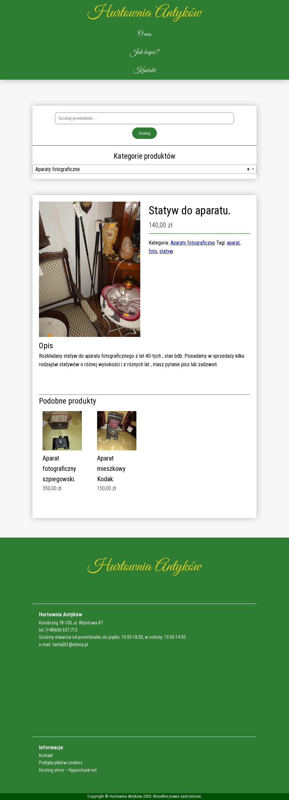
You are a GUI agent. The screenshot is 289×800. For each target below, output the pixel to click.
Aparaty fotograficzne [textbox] (142, 169)
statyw (166, 251)
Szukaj (144, 133)
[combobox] (144, 169)
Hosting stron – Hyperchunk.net (68, 770)
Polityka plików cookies (60, 762)
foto (153, 251)
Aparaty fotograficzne (192, 243)
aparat (233, 243)
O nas (144, 34)
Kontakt (144, 70)
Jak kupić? (144, 52)
